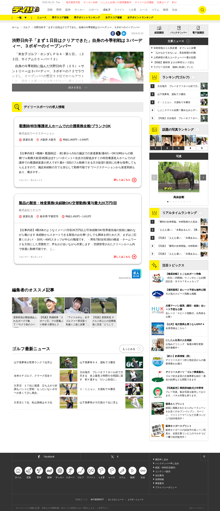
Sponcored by (130, 274)
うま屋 (132, 9)
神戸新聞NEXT (97, 499)
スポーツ (94, 9)
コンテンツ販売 (162, 471)
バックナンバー (178, 32)
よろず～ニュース (135, 499)
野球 (58, 9)
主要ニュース (176, 41)
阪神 (67, 9)
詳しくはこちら (125, 180)
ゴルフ (106, 9)
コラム (155, 9)
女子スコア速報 (113, 17)
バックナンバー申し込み (167, 463)
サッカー (79, 9)
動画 (165, 9)
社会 (174, 9)
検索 (202, 10)
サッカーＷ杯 (90, 2)
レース (144, 9)
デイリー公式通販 (144, 2)
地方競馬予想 (73, 2)
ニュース (42, 17)
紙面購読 (159, 32)
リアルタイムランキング (179, 212)
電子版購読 (198, 32)
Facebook (49, 456)
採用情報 (159, 479)
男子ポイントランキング (87, 17)
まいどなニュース (116, 499)
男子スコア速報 (60, 17)
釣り (174, 2)
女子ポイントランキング (140, 17)
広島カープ (163, 2)
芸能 (49, 9)
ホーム (15, 27)
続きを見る (74, 87)
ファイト (119, 9)
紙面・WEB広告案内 (165, 467)
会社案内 (159, 475)
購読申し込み (161, 459)
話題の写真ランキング (178, 129)
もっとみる (128, 348)
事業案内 (159, 483)
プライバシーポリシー (166, 487)
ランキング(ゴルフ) (176, 77)
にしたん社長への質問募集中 (116, 2)
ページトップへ (204, 457)
